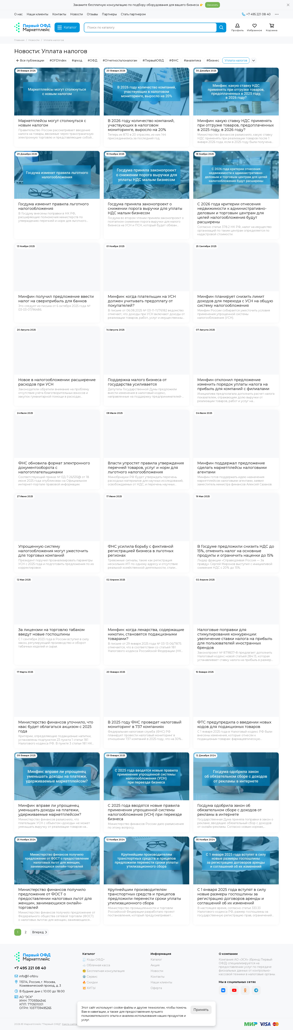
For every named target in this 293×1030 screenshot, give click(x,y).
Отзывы (92, 14)
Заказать (212, 4)
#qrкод (77, 60)
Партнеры (109, 14)
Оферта (156, 988)
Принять (201, 1010)
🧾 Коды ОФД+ (93, 959)
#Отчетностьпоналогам (120, 60)
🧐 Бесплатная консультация (103, 971)
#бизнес (213, 60)
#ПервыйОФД (153, 60)
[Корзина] (272, 28)
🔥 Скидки (90, 982)
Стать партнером (133, 14)
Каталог (156, 959)
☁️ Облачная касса (96, 965)
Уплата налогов (236, 60)
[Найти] (221, 27)
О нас (18, 14)
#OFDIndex (58, 60)
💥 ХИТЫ (89, 988)
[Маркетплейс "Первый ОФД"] (32, 27)
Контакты (59, 14)
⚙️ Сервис (89, 976)
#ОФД (92, 60)
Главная (19, 40)
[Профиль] (237, 28)
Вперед (39, 932)
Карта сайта (69, 1024)
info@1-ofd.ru (28, 976)
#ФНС (173, 60)
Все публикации (30, 60)
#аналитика (192, 60)
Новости (76, 14)
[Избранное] (254, 28)
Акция (155, 965)
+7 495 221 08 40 (256, 14)
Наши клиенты (37, 14)
